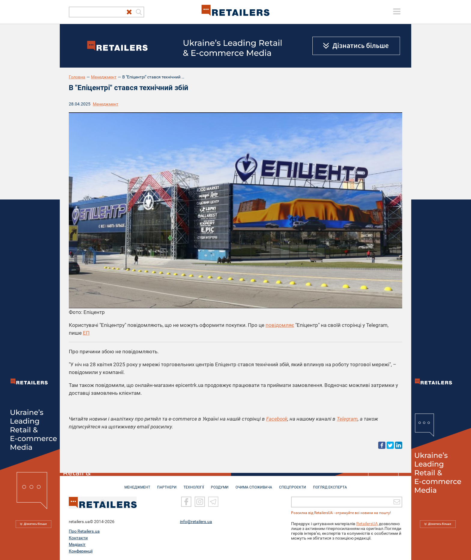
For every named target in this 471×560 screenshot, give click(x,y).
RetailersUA (367, 523)
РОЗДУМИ (220, 484)
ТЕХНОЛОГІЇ (194, 484)
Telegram (347, 419)
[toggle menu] (396, 11)
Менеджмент (104, 77)
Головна (77, 77)
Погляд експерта (330, 484)
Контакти (78, 537)
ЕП (86, 333)
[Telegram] (213, 501)
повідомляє (280, 325)
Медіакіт (77, 544)
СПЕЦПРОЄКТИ (292, 484)
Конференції (81, 550)
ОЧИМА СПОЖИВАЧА (253, 484)
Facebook (276, 419)
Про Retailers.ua (84, 530)
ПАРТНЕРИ (167, 484)
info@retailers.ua (196, 521)
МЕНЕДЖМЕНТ (137, 484)
